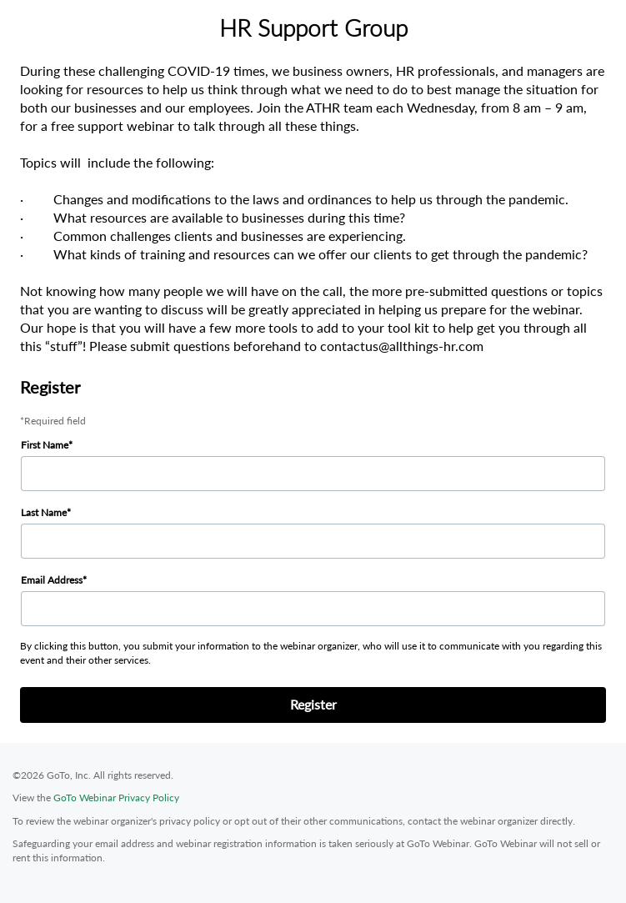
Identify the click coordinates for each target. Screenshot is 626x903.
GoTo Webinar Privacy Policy (116, 797)
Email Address (52, 580)
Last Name (44, 512)
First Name (44, 445)
